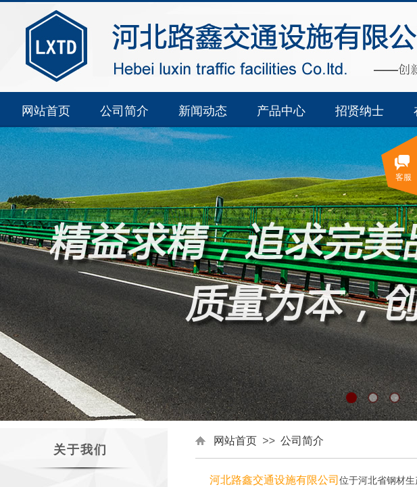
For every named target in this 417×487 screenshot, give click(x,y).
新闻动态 (202, 111)
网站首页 (46, 111)
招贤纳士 (359, 111)
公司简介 (124, 111)
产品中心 (281, 111)
